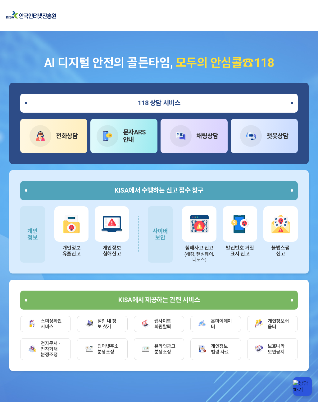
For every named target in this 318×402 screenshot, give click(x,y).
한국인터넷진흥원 (31, 15)
